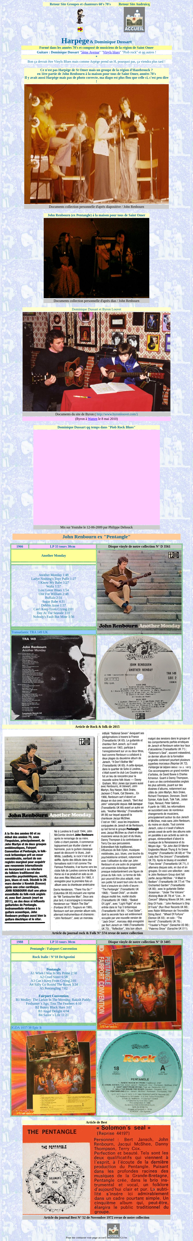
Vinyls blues (111, 52)
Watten (92, 419)
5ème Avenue (90, 52)
